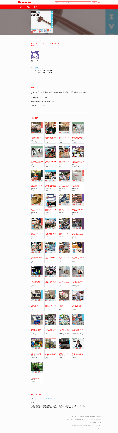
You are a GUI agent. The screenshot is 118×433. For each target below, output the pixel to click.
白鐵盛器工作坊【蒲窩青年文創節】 (64, 353)
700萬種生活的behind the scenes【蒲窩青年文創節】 (37, 163)
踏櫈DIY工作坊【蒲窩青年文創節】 (36, 210)
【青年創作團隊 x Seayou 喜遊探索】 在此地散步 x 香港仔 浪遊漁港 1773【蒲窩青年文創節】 (50, 283)
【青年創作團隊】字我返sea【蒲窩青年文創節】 (64, 186)
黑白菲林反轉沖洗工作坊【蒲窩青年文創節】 (50, 138)
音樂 (33, 142)
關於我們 (82, 416)
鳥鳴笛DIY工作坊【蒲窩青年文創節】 (78, 210)
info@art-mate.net (95, 425)
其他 (47, 142)
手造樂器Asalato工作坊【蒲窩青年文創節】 (36, 138)
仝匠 (47, 402)
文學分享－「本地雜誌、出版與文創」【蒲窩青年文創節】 (78, 354)
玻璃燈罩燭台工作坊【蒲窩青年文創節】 (64, 138)
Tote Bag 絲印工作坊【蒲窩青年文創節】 (77, 186)
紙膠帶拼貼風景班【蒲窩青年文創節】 (50, 258)
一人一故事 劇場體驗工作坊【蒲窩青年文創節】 (36, 281)
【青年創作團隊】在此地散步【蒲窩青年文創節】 (50, 329)
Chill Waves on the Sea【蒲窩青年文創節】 (36, 377)
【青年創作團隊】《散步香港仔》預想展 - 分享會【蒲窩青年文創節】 (78, 163)
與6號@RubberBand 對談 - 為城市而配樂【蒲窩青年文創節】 (77, 139)
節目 (21, 7)
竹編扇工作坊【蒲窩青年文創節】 (64, 305)
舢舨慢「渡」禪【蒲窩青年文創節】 (50, 162)
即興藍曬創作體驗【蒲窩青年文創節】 (64, 210)
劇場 (74, 238)
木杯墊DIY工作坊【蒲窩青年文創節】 (36, 234)
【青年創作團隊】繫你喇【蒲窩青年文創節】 (50, 234)
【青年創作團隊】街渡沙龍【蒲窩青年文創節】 (77, 305)
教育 (33, 357)
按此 (100, 422)
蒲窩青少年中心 (35, 46)
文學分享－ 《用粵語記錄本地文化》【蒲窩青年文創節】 (78, 282)
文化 (37, 142)
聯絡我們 (87, 416)
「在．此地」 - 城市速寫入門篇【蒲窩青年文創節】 (64, 329)
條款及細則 (98, 416)
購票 (28, 7)
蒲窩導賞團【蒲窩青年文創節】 (64, 234)
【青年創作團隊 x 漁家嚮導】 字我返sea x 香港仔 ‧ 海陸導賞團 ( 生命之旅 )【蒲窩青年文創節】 (37, 354)
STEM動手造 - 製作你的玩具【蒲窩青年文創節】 (36, 329)
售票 (35, 7)
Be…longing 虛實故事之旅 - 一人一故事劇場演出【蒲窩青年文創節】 (77, 234)
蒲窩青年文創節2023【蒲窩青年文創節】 (50, 210)
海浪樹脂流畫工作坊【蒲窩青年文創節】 (77, 329)
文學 (74, 166)
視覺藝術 (48, 190)
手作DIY (61, 142)
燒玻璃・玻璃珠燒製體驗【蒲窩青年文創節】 (64, 258)
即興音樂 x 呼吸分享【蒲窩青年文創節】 (64, 162)
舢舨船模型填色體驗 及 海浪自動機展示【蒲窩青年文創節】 (50, 186)
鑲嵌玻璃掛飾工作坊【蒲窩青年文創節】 (36, 186)
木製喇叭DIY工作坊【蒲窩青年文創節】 (36, 305)
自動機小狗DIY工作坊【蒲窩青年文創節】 (50, 305)
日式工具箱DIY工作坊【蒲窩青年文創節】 (78, 258)
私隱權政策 (92, 416)
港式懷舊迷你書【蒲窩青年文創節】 (36, 258)
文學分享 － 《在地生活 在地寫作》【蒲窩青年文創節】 (64, 282)
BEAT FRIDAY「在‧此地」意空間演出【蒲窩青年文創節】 (50, 354)
